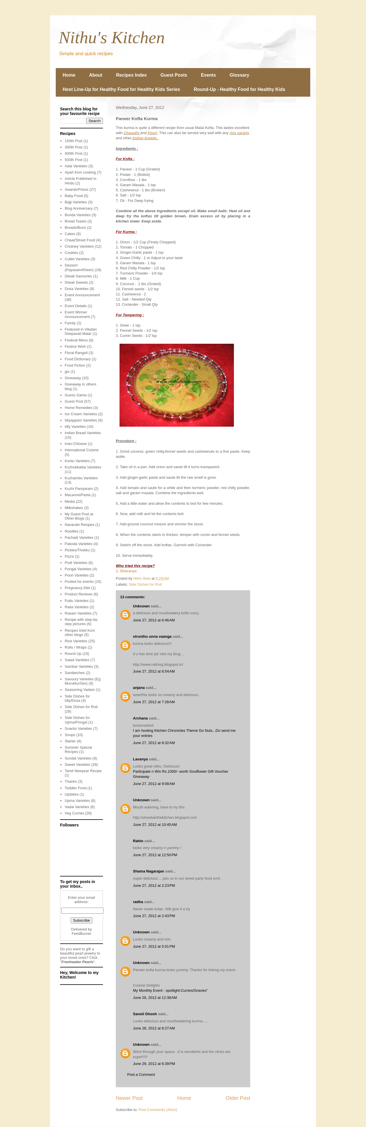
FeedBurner (82, 933)
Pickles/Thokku (77, 550)
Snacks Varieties (78, 728)
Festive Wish (75, 346)
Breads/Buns (75, 227)
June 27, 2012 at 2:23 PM (154, 885)
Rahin (138, 841)
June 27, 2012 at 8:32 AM (154, 743)
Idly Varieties (75, 426)
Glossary (239, 75)
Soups (70, 735)
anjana (139, 687)
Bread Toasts (75, 221)
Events (208, 75)
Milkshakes (74, 508)
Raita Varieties (77, 607)
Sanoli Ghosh (145, 1014)
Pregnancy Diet (77, 588)
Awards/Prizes (76, 189)
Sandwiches (75, 673)
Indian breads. (145, 138)
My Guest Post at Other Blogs (79, 516)
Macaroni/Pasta (77, 495)
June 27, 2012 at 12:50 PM (155, 855)
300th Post (73, 147)
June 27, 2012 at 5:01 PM (154, 946)
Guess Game (76, 395)
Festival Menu (76, 340)
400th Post (73, 153)
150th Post (73, 141)
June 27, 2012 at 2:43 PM (154, 916)
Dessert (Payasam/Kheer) (79, 267)
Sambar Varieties (79, 666)
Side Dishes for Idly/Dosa (77, 698)
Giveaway (73, 378)
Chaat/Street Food (80, 240)
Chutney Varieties (79, 246)
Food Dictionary (78, 359)
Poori (152, 133)
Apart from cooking (80, 172)
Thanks (71, 781)
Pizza (69, 556)
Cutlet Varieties (77, 259)
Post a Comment (141, 1074)
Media (70, 501)
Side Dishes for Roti (145, 584)
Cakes (70, 234)
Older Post (238, 1098)
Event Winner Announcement (77, 314)
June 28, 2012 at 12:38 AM (155, 997)
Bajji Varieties (76, 202)
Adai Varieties (76, 166)
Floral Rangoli (76, 353)
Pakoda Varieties (78, 544)
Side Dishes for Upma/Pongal (77, 719)
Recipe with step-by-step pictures (81, 621)
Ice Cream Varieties (81, 414)
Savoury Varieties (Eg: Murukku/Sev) (83, 681)
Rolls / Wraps (76, 647)
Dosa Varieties (77, 289)
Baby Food (74, 196)
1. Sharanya (126, 571)
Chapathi (132, 133)
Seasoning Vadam (80, 689)
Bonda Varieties (78, 215)
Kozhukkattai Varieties (83, 467)
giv (67, 371)
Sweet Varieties (77, 764)
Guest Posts (173, 75)
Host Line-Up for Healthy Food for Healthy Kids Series (121, 89)
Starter (70, 741)
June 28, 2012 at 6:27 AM (154, 1028)
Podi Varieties (76, 562)
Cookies (71, 253)
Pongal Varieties (78, 569)
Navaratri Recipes (79, 524)
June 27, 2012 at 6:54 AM (154, 671)
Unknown (141, 606)
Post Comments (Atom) (158, 1110)
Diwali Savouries (78, 276)
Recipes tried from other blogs (80, 632)
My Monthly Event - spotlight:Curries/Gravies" (170, 990)
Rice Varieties (76, 641)
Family (70, 323)
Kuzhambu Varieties (81, 478)
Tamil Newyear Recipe (83, 771)
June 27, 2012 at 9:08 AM (154, 784)
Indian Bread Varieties (83, 433)
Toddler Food (75, 788)
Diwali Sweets (76, 282)
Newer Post (129, 1098)
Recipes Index (131, 75)
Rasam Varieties (78, 613)
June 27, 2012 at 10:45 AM (155, 824)
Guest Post (74, 401)
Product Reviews (79, 594)
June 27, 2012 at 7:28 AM (154, 702)
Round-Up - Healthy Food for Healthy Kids (239, 89)
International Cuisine (82, 450)
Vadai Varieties (77, 807)
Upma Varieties (77, 800)
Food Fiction (75, 365)
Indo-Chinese (76, 444)
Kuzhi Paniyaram (79, 488)
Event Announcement (82, 295)
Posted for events (79, 581)
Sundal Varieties (78, 758)
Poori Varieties (77, 575)
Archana (140, 718)
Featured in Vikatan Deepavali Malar (81, 331)
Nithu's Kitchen (112, 37)
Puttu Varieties (77, 601)
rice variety (239, 133)
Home (69, 75)
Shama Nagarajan (148, 871)
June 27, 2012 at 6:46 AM (154, 620)
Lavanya (140, 759)
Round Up (73, 653)
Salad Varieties (77, 660)
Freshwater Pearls (77, 962)
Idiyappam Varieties (81, 420)
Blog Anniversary (79, 208)
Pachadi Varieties (79, 537)
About (95, 75)
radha (138, 902)
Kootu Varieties (77, 461)
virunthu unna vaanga (152, 636)
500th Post (73, 160)
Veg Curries (74, 813)
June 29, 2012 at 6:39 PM (154, 1064)
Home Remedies (78, 408)
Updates (71, 794)
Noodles (71, 531)
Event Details (76, 306)
